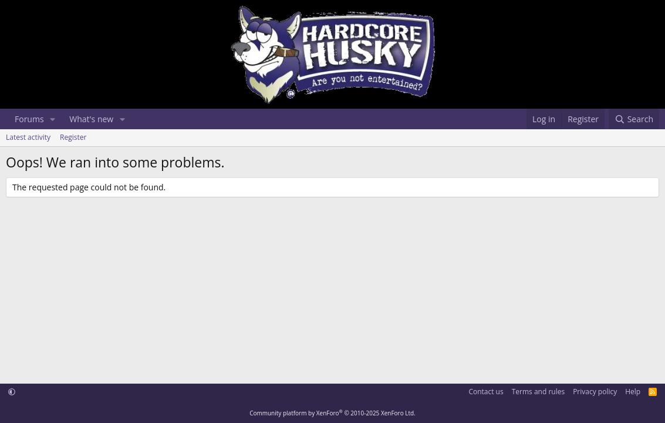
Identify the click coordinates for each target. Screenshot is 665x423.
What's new (91, 119)
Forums (29, 119)
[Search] (634, 119)
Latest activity (28, 137)
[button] (52, 119)
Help (632, 392)
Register (73, 137)
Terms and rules (538, 392)
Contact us (485, 392)
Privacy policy (595, 392)
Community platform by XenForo (332, 413)
